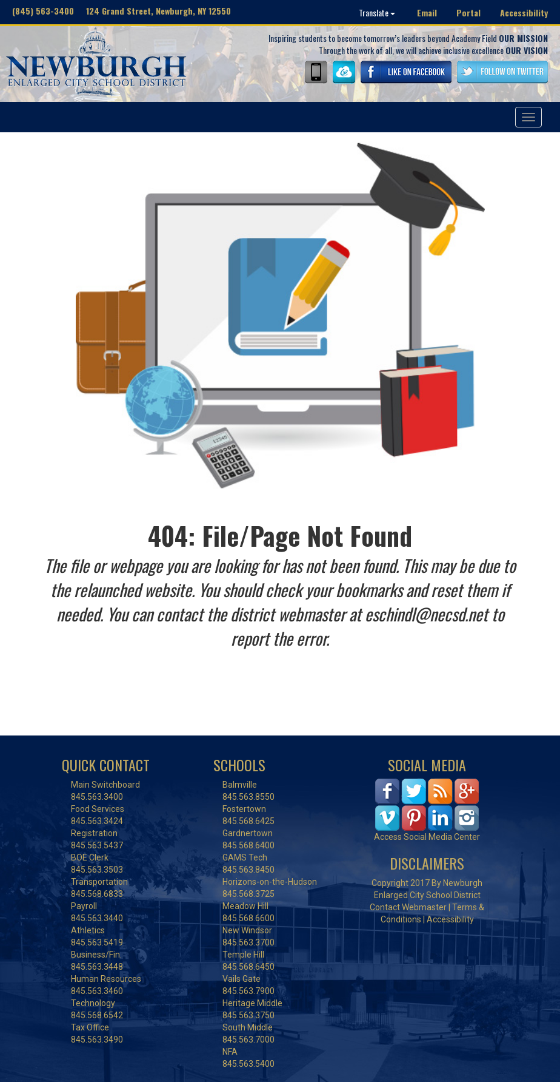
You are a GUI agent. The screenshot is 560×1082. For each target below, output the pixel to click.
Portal (468, 12)
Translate (377, 12)
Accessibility (524, 12)
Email (427, 12)
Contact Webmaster (408, 907)
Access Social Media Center (427, 837)
